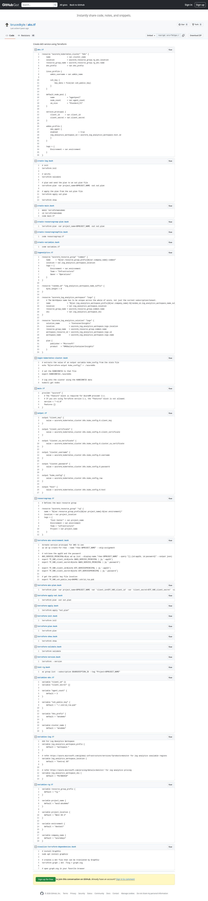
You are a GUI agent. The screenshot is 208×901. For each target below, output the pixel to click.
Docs (108, 893)
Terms (65, 893)
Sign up (200, 4)
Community (99, 893)
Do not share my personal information (152, 893)
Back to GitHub (77, 4)
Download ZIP (195, 35)
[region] (104, 105)
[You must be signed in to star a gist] (183, 25)
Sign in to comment (125, 879)
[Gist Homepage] (10, 4)
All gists (63, 4)
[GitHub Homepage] (42, 893)
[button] (183, 35)
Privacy (73, 893)
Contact (116, 893)
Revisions (26, 35)
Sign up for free (45, 879)
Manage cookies (127, 893)
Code (10, 35)
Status (89, 893)
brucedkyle (17, 25)
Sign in (188, 4)
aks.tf (31, 25)
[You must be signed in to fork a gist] (197, 25)
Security (81, 893)
